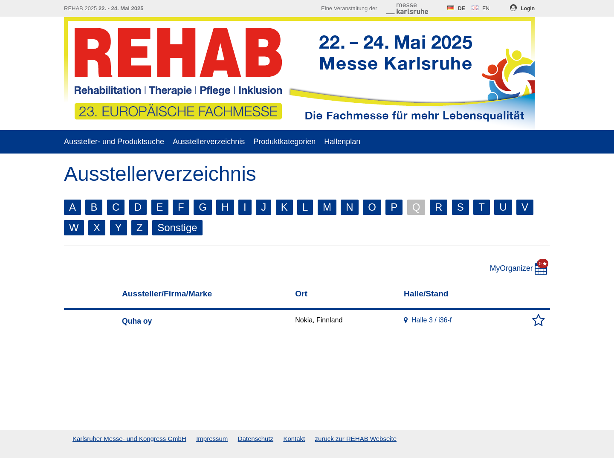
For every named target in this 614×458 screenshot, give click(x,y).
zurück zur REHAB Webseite (356, 438)
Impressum (212, 438)
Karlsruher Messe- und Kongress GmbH (129, 438)
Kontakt (294, 438)
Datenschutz (255, 438)
